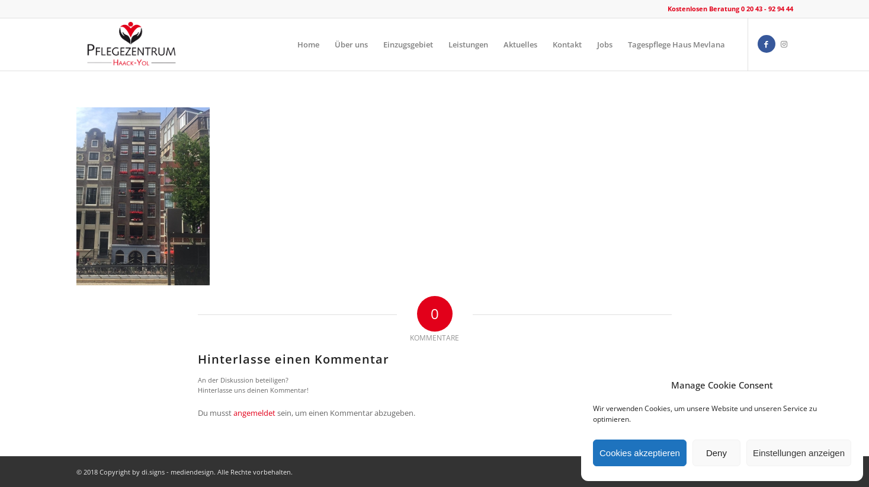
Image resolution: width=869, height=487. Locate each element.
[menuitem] (308, 44)
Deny (716, 453)
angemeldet (254, 413)
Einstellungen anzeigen (799, 453)
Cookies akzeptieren (639, 453)
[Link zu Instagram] (784, 44)
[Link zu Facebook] (766, 44)
